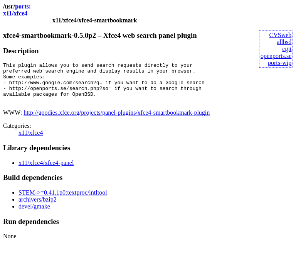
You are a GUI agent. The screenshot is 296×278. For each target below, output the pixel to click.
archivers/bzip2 (37, 207)
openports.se (276, 56)
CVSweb (280, 35)
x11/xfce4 (15, 13)
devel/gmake (34, 214)
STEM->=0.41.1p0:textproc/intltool (62, 200)
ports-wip (279, 62)
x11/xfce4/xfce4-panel (46, 171)
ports (22, 6)
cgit (286, 49)
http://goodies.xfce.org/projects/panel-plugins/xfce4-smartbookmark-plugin (117, 120)
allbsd (284, 42)
